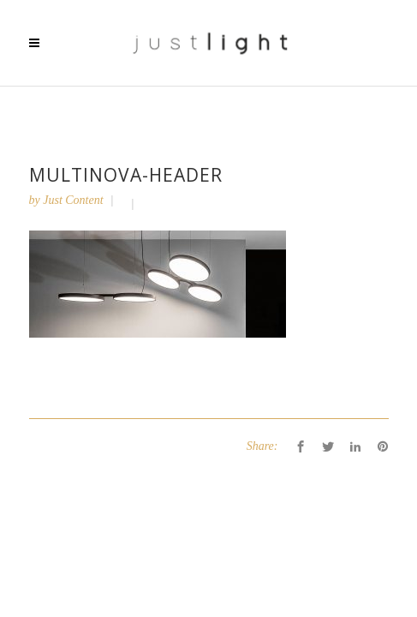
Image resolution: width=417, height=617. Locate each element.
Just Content (73, 200)
